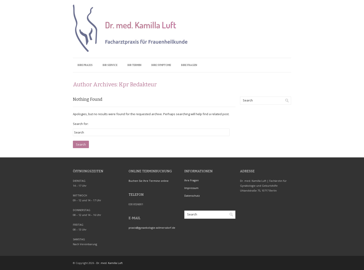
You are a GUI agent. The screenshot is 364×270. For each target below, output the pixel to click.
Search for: (80, 124)
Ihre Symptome (161, 65)
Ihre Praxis (85, 65)
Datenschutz (192, 195)
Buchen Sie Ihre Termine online (149, 180)
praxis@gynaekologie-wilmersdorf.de (152, 227)
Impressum (191, 188)
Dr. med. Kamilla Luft (109, 263)
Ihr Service (110, 65)
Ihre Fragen (189, 65)
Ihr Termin (134, 65)
